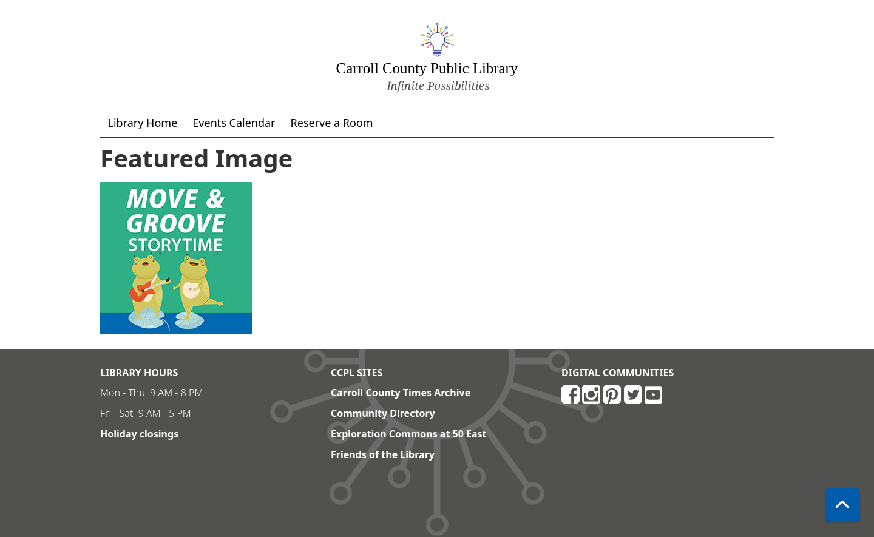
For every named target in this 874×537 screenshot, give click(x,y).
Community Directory (383, 413)
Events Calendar (233, 122)
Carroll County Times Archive (400, 392)
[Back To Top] (842, 505)
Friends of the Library (383, 454)
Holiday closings (139, 434)
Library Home (143, 122)
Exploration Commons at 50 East (409, 434)
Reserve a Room (332, 122)
